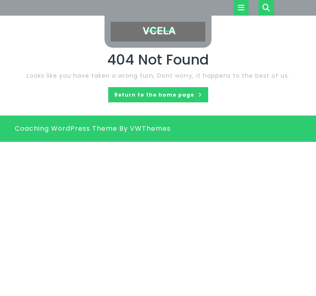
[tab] (241, 8)
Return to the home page (161, 96)
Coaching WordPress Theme (66, 128)
